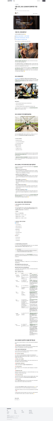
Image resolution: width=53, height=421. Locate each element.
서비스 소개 (8, 411)
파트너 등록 (8, 412)
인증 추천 (15, 411)
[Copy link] (37, 13)
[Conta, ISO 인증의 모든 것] (10, 0)
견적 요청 (15, 412)
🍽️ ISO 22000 (16, 4)
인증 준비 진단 (15, 413)
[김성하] (15, 13)
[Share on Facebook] (33, 13)
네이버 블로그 (23, 412)
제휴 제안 (8, 413)
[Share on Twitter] (16, 399)
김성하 (17, 12)
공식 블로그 (23, 411)
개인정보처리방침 (30, 412)
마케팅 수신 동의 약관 (31, 413)
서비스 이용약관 (30, 411)
